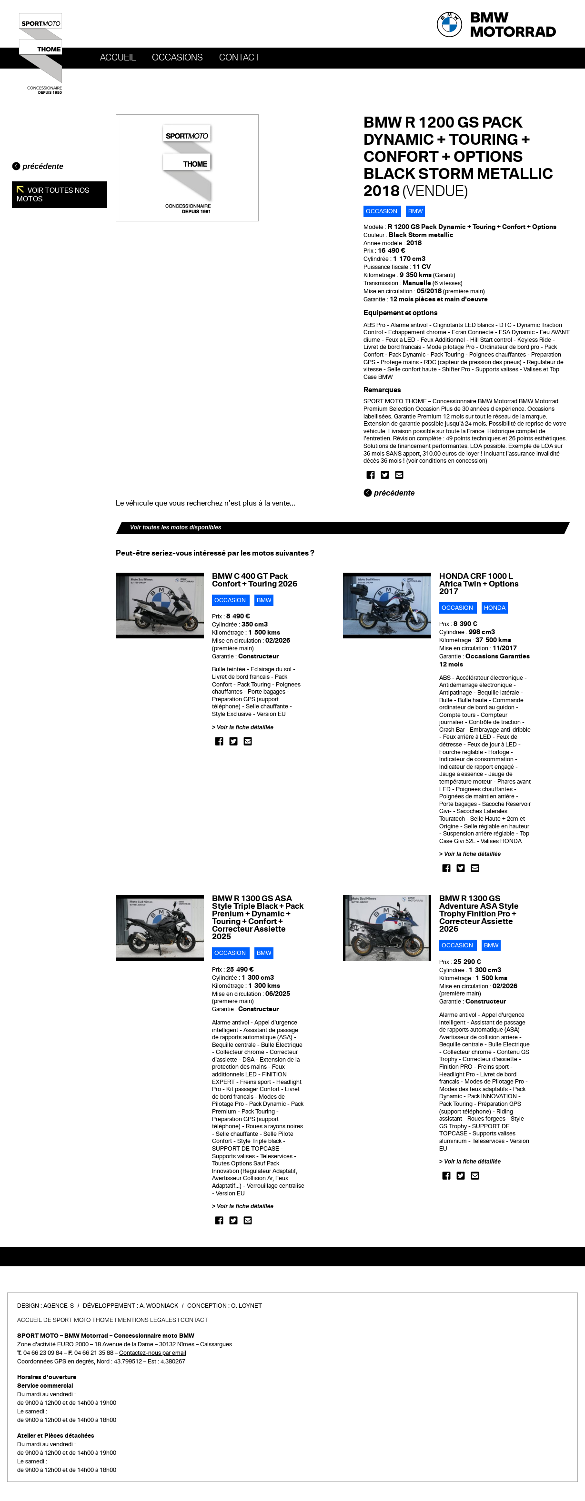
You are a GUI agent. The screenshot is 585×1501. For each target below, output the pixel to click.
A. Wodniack (159, 1305)
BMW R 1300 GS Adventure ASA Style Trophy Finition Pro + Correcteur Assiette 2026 (479, 914)
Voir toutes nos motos (53, 195)
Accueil (118, 57)
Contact (239, 57)
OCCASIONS (177, 57)
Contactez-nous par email (152, 1353)
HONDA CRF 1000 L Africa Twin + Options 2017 (479, 584)
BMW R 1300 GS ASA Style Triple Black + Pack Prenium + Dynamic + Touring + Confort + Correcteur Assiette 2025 (257, 917)
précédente (37, 166)
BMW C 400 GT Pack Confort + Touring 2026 (254, 580)
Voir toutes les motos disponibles (176, 527)
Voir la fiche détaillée (245, 727)
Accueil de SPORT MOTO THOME (65, 1320)
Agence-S (58, 1305)
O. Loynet (246, 1305)
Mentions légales (147, 1320)
